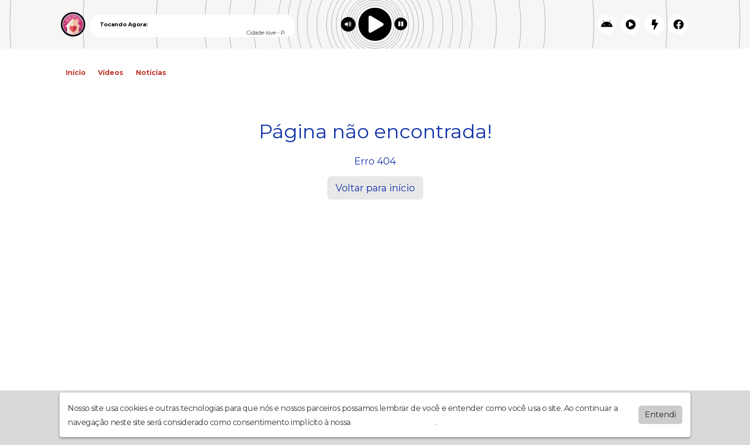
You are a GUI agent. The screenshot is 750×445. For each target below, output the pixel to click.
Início (76, 72)
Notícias (151, 72)
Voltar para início (375, 188)
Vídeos (110, 72)
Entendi (660, 414)
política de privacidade (393, 422)
